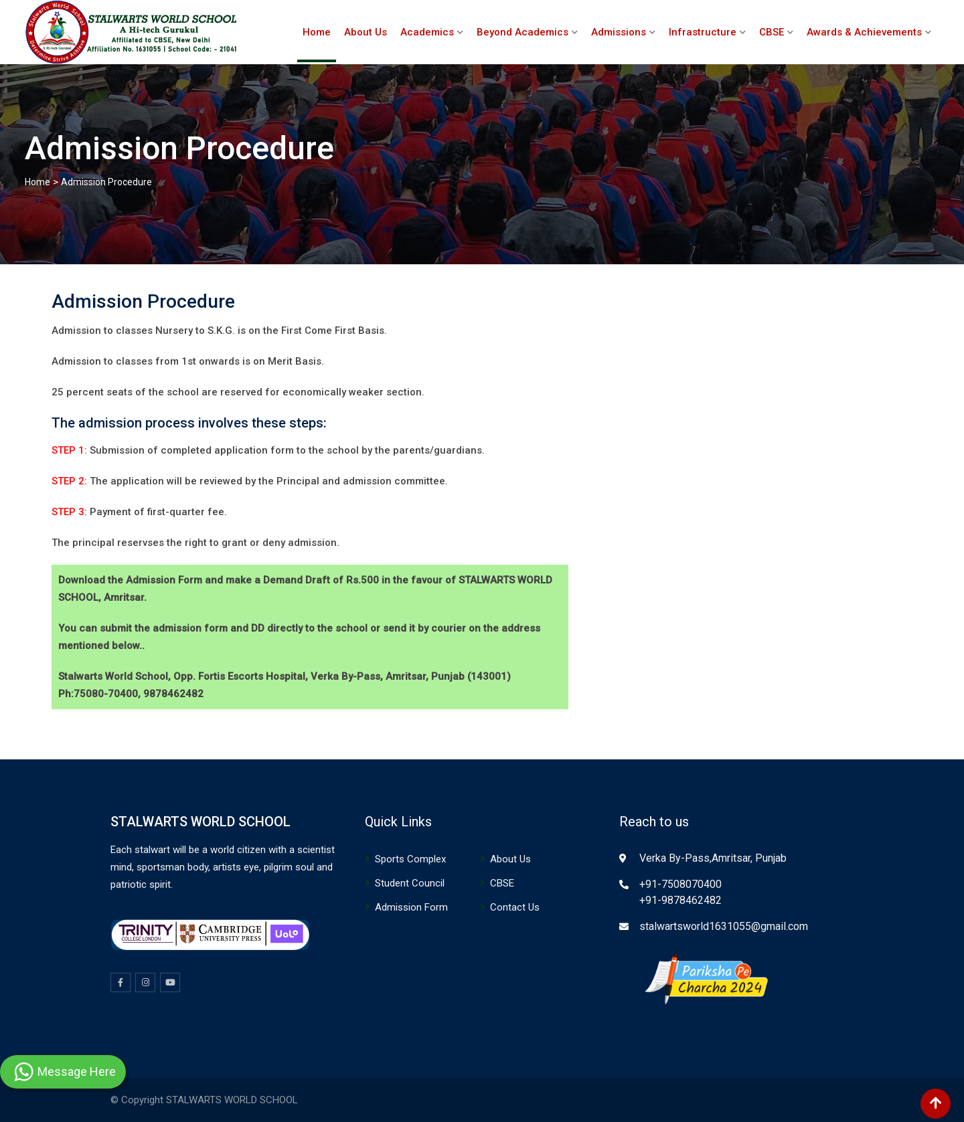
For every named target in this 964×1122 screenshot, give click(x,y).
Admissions (618, 32)
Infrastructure (702, 32)
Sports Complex (410, 859)
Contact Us (515, 907)
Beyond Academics (522, 32)
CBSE (771, 32)
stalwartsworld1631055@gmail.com (723, 926)
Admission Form (411, 907)
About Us (365, 32)
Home (317, 32)
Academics (427, 32)
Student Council (410, 883)
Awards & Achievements (864, 32)
